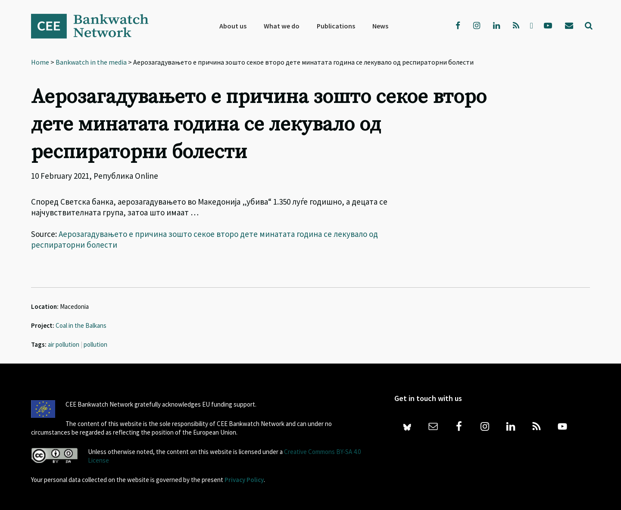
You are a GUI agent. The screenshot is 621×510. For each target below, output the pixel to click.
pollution (95, 344)
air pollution (63, 344)
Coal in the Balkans (81, 325)
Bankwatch (95, 26)
